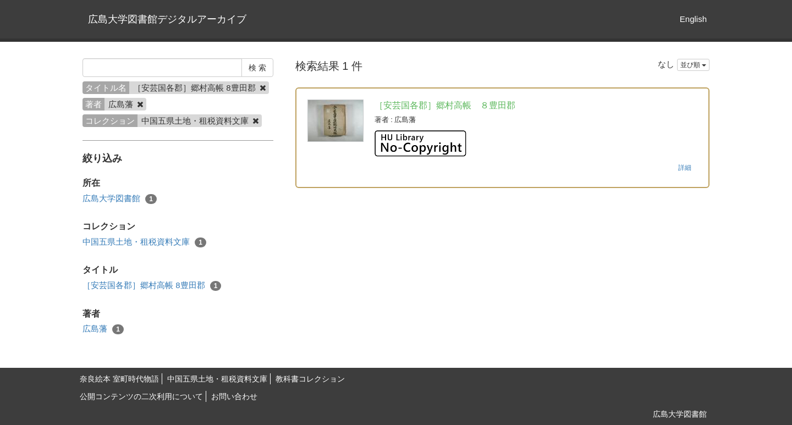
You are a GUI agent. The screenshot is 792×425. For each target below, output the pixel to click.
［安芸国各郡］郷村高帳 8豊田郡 (151, 285)
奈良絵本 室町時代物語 (119, 378)
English (693, 19)
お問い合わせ (234, 396)
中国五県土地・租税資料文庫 (144, 242)
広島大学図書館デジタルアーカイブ (167, 19)
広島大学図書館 (119, 199)
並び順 (693, 65)
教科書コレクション (310, 378)
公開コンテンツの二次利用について (141, 396)
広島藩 (103, 329)
